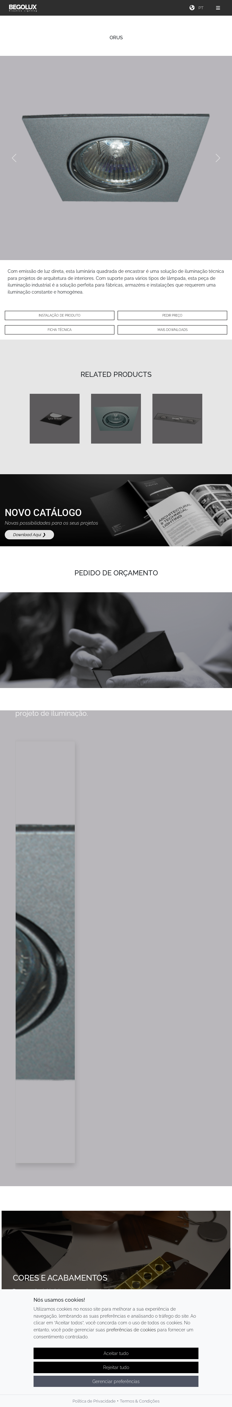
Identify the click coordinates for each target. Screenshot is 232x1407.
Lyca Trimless (54, 418)
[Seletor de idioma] (202, 8)
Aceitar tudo (116, 1353)
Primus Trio (177, 418)
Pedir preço (172, 315)
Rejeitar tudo (116, 1367)
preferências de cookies (131, 1329)
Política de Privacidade (94, 1401)
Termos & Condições (139, 1401)
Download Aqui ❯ (29, 534)
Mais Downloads (173, 330)
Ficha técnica (60, 330)
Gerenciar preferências (116, 1381)
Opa (116, 418)
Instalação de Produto (60, 315)
